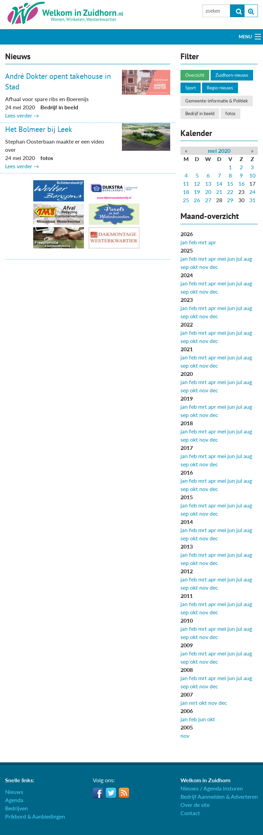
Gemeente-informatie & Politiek (216, 100)
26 (197, 200)
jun (231, 258)
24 (252, 191)
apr (212, 242)
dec (214, 266)
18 (186, 191)
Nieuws (14, 791)
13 (208, 183)
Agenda (14, 800)
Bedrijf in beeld (199, 113)
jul (239, 258)
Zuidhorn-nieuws (231, 75)
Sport (190, 87)
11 (186, 183)
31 (252, 200)
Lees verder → (22, 115)
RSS (124, 793)
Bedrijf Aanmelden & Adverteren (219, 796)
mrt (202, 242)
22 (230, 191)
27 (208, 200)
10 (252, 175)
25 (186, 200)
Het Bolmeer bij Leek (38, 129)
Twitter (111, 793)
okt (194, 266)
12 (197, 183)
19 (197, 191)
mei (221, 258)
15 (230, 183)
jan (184, 242)
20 (208, 191)
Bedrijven (16, 808)
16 (241, 183)
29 (230, 200)
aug (247, 258)
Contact (190, 813)
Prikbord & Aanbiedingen (35, 816)
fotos (230, 113)
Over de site (195, 804)
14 (219, 183)
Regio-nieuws (220, 87)
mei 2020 (219, 150)
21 (219, 191)
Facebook (98, 793)
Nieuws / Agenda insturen (211, 788)
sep (184, 266)
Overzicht (194, 75)
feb (193, 242)
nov (203, 266)
